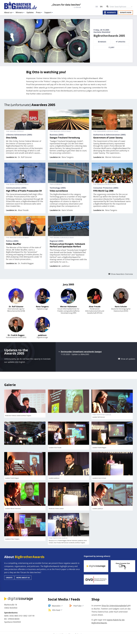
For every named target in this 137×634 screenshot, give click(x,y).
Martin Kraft (13, 237)
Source (68, 131)
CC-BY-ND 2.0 (107, 184)
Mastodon (56, 606)
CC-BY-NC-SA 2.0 (64, 237)
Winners (19, 12)
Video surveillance (59, 191)
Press (38, 12)
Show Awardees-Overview (122, 274)
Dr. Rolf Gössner (25, 157)
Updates (30, 12)
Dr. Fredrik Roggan (26, 263)
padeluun (66, 266)
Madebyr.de (100, 184)
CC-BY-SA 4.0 (109, 131)
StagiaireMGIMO (101, 131)
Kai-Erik (12, 184)
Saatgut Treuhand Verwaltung (65, 137)
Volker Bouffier (13, 244)
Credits (9, 578)
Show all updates (128, 359)
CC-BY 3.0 (108, 414)
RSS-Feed (56, 610)
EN (101, 6)
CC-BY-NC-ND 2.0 (19, 184)
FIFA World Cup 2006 (103, 191)
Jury (111, 47)
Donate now (125, 12)
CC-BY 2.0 (63, 131)
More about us (23, 578)
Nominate (111, 12)
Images (102, 42)
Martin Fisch (57, 131)
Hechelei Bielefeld (102, 32)
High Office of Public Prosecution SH (24, 191)
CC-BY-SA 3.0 (58, 184)
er (54, 184)
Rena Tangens (68, 157)
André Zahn (13, 131)
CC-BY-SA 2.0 (20, 131)
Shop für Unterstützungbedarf (114, 605)
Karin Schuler (67, 210)
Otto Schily (11, 137)
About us (8, 12)
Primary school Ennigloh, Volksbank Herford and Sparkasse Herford (67, 245)
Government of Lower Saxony (108, 137)
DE (97, 6)
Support (47, 12)
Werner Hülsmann (113, 157)
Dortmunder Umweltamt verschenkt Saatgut (81, 351)
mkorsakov (56, 237)
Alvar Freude (23, 210)
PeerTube (77, 606)
